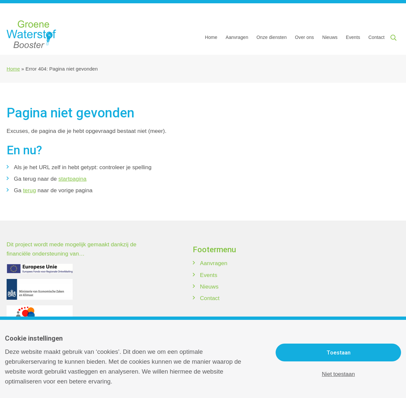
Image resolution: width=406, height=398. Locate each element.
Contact (376, 37)
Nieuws (330, 37)
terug (29, 190)
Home (211, 37)
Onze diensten (271, 37)
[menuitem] (213, 37)
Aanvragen (236, 37)
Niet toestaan (338, 374)
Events (353, 37)
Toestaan (338, 352)
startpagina (72, 179)
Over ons (304, 37)
